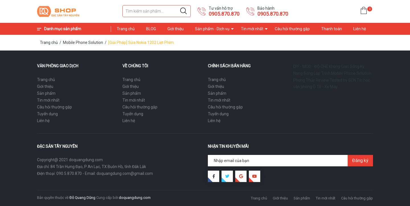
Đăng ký (360, 160)
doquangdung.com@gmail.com (125, 173)
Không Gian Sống (344, 66)
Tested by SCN (343, 80)
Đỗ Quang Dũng (82, 197)
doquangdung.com (135, 197)
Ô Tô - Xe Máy (325, 86)
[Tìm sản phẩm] (156, 11)
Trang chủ (126, 29)
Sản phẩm (46, 93)
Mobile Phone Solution (351, 73)
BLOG (151, 29)
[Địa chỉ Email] (290, 160)
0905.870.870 (224, 14)
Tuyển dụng (47, 114)
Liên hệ (359, 29)
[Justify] (183, 11)
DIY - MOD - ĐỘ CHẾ (310, 66)
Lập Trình (322, 73)
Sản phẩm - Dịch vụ (212, 29)
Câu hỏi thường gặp (292, 29)
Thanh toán (331, 29)
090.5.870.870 (69, 173)
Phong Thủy (304, 80)
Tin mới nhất (252, 29)
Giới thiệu (175, 29)
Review (322, 80)
